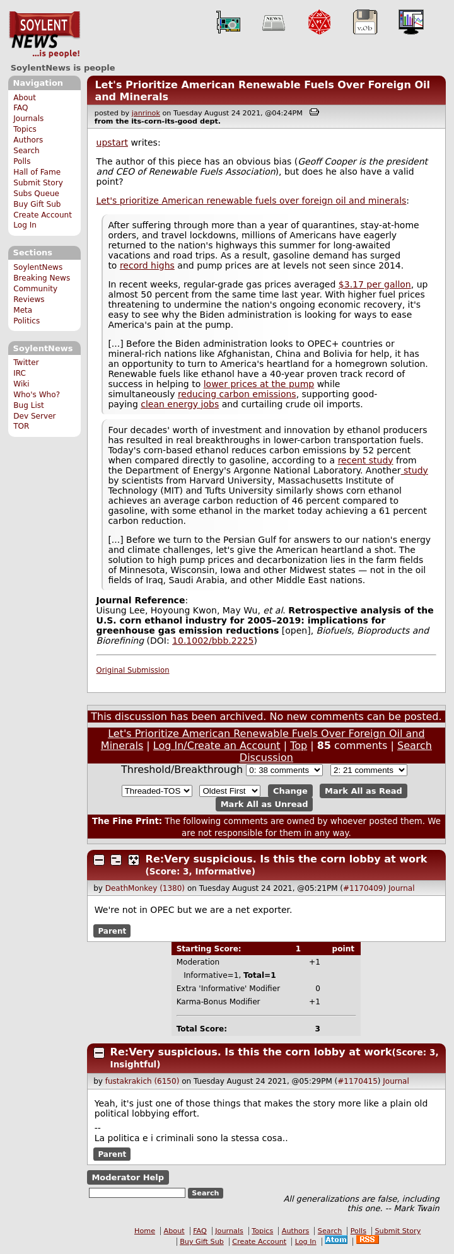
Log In (25, 225)
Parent (112, 930)
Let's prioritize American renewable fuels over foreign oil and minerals (251, 200)
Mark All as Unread (264, 804)
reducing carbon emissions (237, 394)
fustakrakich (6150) (142, 1081)
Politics (26, 320)
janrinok (146, 113)
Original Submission (133, 670)
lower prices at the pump (259, 384)
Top (298, 746)
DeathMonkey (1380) (145, 888)
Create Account (42, 215)
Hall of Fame (37, 172)
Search (26, 150)
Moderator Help (127, 1177)
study (414, 470)
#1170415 (357, 1081)
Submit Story (38, 182)
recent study (365, 460)
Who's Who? (36, 394)
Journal (401, 888)
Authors (28, 140)
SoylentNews (44, 34)
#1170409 (363, 888)
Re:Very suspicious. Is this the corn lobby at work (287, 859)
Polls (21, 161)
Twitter (25, 362)
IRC (19, 373)
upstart (112, 142)
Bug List (28, 405)
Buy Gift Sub (37, 204)
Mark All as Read (363, 791)
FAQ (20, 107)
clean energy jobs (180, 404)
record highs (147, 265)
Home (144, 1231)
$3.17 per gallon (375, 284)
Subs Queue (36, 193)
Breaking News (41, 278)
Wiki (21, 384)
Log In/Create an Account (217, 746)
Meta (22, 310)
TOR (21, 426)
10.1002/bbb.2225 (212, 641)
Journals (28, 118)
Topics (25, 129)
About (24, 97)
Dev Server (34, 416)
